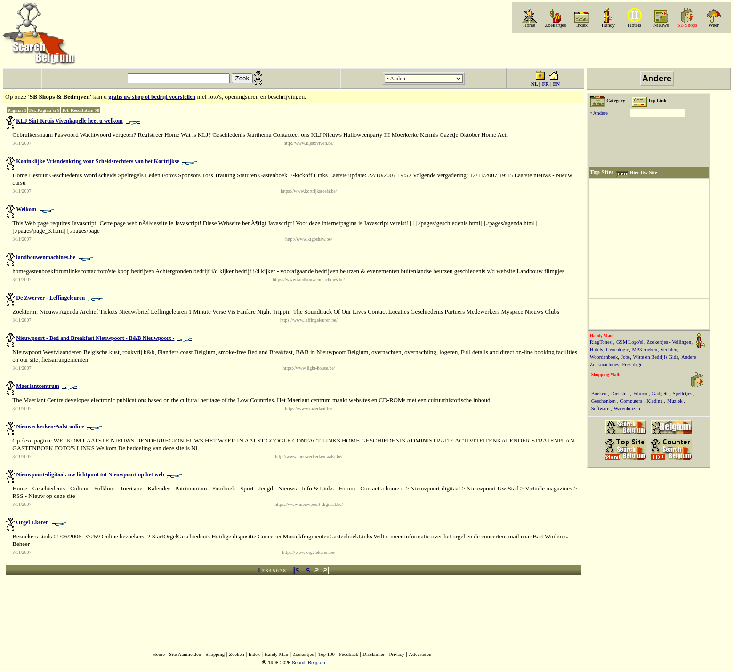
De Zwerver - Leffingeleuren (50, 297)
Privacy (396, 654)
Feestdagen (633, 364)
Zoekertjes (555, 25)
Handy (608, 25)
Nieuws (661, 25)
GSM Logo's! (630, 342)
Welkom (26, 209)
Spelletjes (683, 393)
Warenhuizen (627, 408)
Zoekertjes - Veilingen (669, 342)
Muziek (675, 400)
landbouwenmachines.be (45, 257)
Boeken (599, 393)
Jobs (625, 357)
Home (529, 25)
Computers (631, 400)
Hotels (634, 25)
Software (601, 408)
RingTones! (601, 342)
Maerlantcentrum (37, 386)
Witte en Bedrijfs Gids (655, 357)
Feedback (348, 654)
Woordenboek (604, 357)
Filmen (641, 393)
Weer (714, 25)
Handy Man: (602, 335)
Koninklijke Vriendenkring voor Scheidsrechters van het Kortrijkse (97, 161)
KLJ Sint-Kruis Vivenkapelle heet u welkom (69, 121)
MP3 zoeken (645, 349)
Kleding (655, 400)
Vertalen (669, 349)
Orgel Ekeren (32, 522)
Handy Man (276, 654)
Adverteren (420, 654)
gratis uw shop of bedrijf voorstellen (151, 97)
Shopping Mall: (605, 374)
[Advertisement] (620, 50)
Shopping (215, 654)
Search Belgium (308, 662)
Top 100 (326, 654)
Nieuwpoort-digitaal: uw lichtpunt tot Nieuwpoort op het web (90, 474)
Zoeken (236, 654)
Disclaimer (373, 654)
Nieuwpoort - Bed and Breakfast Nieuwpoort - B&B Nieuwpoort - (95, 338)
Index (582, 25)
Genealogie (617, 349)
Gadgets (660, 393)
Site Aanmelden (185, 654)
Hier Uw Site (643, 172)
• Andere (599, 113)
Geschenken (604, 400)
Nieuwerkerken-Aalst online (50, 426)
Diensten (620, 393)
